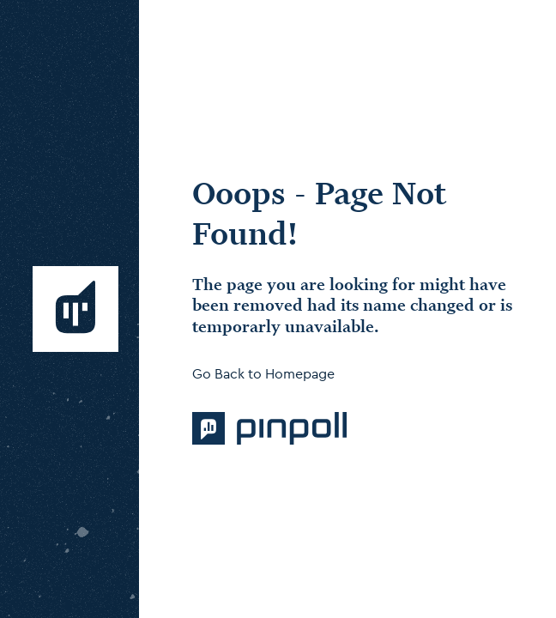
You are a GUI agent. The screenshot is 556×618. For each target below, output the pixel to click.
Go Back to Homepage (263, 374)
